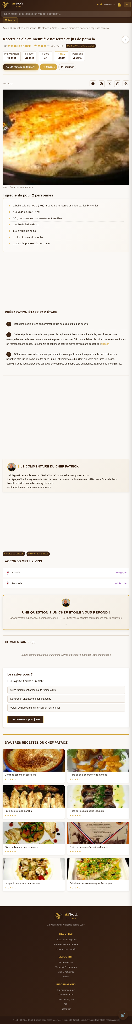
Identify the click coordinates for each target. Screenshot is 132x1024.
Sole (54, 28)
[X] (109, 83)
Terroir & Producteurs (66, 967)
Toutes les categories (65, 939)
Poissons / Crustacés (37, 28)
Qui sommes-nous (66, 990)
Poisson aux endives (38, 553)
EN (127, 4)
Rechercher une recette (66, 944)
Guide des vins (66, 962)
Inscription (66, 1009)
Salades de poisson (14, 553)
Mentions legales (66, 999)
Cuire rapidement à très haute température (33, 690)
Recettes (18, 28)
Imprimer (67, 67)
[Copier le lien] (126, 83)
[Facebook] (93, 83)
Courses (48, 67)
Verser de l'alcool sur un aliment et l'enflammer (35, 707)
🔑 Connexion (107, 4)
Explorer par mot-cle (66, 949)
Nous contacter (66, 994)
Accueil (6, 28)
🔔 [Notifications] (119, 5)
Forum (66, 976)
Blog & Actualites (66, 972)
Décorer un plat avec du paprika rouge (30, 698)
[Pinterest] (101, 83)
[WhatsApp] (117, 83)
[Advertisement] (66, 282)
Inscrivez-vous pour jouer (25, 719)
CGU (65, 1004)
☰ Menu (10, 20)
